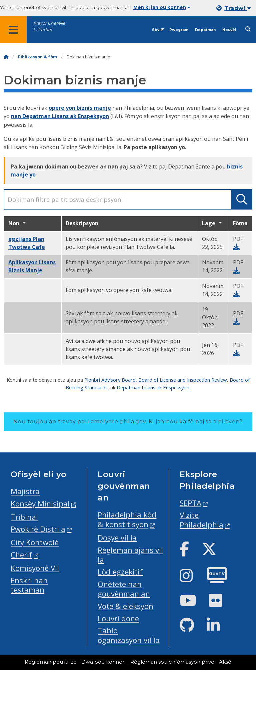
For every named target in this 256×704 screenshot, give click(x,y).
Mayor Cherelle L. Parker (49, 26)
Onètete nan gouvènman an (124, 589)
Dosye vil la (117, 538)
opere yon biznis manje (80, 107)
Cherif (21, 555)
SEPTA (190, 503)
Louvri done (118, 618)
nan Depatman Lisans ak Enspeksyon (60, 116)
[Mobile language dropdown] (235, 8)
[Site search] (248, 29)
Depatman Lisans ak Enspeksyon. (153, 387)
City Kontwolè (35, 542)
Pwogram (178, 30)
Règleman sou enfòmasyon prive (172, 662)
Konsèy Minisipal (40, 503)
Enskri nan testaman (29, 585)
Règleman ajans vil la (130, 555)
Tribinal (24, 517)
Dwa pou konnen (103, 662)
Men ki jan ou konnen (161, 7)
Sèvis (157, 30)
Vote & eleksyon (125, 606)
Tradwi (237, 8)
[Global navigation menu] (13, 29)
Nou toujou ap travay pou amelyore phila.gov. (127, 421)
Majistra (25, 491)
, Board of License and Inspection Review (181, 379)
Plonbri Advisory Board (110, 379)
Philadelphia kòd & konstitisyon (127, 519)
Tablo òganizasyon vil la (129, 635)
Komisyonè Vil (35, 568)
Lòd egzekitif (120, 572)
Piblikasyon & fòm (37, 57)
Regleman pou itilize (51, 662)
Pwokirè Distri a (38, 529)
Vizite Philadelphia (201, 520)
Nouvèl (229, 30)
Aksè (225, 662)
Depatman (205, 30)
